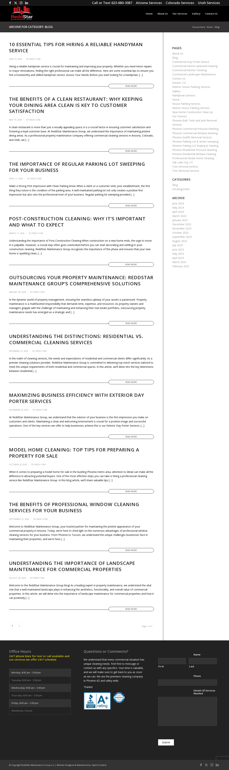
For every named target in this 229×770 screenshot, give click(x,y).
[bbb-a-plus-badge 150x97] (97, 701)
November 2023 (181, 228)
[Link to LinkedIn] (26, 2)
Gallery (176, 91)
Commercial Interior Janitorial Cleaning (194, 66)
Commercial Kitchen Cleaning (189, 70)
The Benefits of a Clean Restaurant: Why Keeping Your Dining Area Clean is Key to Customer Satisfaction (76, 105)
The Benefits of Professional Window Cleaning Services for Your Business (74, 507)
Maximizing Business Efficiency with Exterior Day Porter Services (76, 398)
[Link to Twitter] (15, 2)
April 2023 (178, 258)
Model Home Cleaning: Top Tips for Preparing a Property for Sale (74, 452)
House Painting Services (186, 103)
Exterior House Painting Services (191, 87)
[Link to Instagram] (21, 2)
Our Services (179, 116)
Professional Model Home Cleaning (193, 158)
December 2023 (181, 224)
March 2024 (179, 216)
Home (176, 99)
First (161, 666)
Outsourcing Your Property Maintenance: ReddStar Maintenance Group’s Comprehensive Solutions (81, 280)
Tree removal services (185, 166)
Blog (175, 57)
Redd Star (35, 59)
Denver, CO (179, 82)
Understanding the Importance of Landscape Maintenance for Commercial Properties (72, 566)
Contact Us (178, 78)
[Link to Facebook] (10, 2)
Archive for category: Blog (31, 27)
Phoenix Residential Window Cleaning (194, 154)
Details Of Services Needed (204, 692)
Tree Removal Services (185, 170)
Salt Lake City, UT (182, 162)
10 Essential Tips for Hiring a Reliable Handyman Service (76, 47)
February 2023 (180, 266)
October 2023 (180, 232)
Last (191, 666)
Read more (131, 86)
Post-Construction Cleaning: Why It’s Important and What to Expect (77, 221)
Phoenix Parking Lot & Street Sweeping (195, 141)
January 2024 (180, 220)
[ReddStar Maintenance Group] (21, 14)
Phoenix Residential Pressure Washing (194, 150)
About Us (177, 53)
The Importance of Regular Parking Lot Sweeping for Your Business (77, 167)
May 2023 (178, 253)
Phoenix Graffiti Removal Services (192, 137)
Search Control (99, 765)
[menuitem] (112, 3)
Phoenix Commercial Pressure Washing (195, 129)
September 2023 (182, 237)
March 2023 (179, 262)
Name (198, 654)
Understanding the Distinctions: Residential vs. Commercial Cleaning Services (76, 339)
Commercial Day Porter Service (190, 62)
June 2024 (178, 203)
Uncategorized (180, 189)
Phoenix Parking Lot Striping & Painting (195, 145)
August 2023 (179, 241)
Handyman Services (183, 95)
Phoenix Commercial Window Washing (195, 133)
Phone (197, 676)
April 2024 (178, 211)
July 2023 (177, 245)
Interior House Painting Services (191, 108)
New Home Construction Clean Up (192, 112)
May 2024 (178, 207)
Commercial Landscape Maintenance (194, 74)
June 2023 (178, 249)
